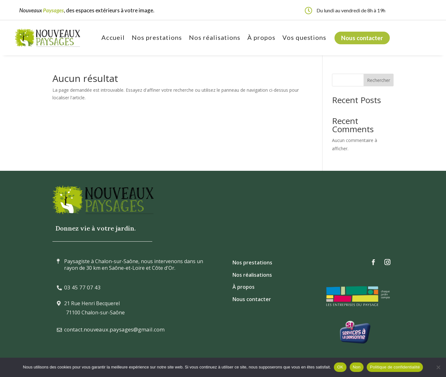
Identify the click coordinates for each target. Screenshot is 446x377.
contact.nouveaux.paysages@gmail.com (114, 329)
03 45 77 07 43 (82, 287)
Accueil (113, 38)
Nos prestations (157, 38)
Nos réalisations (214, 38)
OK (340, 367)
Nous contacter (362, 37)
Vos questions (304, 38)
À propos (261, 38)
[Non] (438, 367)
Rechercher (378, 80)
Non (357, 367)
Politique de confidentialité (395, 367)
